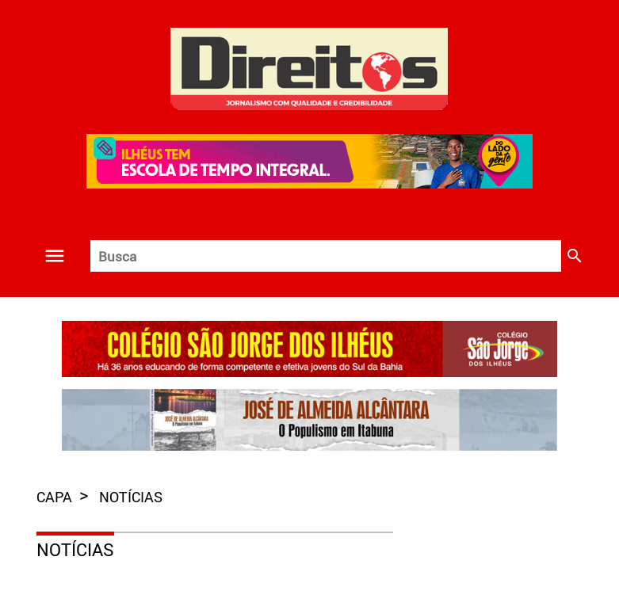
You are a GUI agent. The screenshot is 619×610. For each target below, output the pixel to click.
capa (55, 496)
